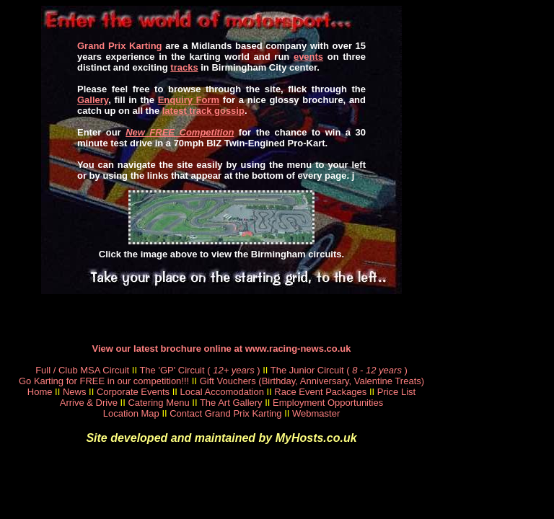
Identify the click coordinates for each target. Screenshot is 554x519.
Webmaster (316, 413)
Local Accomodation (222, 391)
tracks (184, 67)
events (308, 56)
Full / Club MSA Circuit (82, 370)
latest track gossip (203, 110)
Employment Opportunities (328, 402)
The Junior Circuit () (339, 370)
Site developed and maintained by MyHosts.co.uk (221, 438)
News (75, 391)
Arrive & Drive (89, 402)
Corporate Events (133, 391)
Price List (396, 391)
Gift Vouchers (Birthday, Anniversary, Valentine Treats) (312, 381)
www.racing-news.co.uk (298, 348)
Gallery (92, 99)
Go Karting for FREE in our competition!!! (104, 381)
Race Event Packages (320, 391)
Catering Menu (158, 402)
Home (40, 391)
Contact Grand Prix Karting (225, 413)
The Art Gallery (231, 402)
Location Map (131, 413)
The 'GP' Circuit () (199, 370)
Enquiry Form (189, 99)
